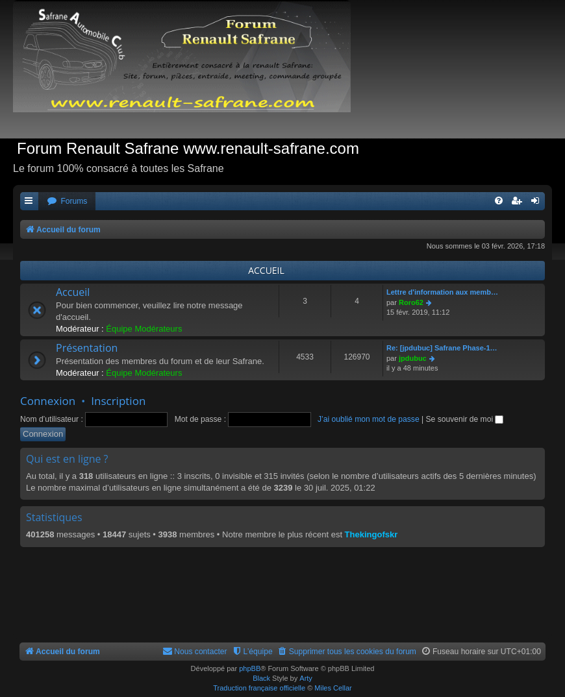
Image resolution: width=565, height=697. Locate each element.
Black (261, 678)
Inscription (118, 400)
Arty (305, 678)
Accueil (73, 292)
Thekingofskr (371, 534)
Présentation (87, 348)
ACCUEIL (266, 270)
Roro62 (411, 302)
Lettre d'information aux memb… (442, 292)
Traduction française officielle (259, 688)
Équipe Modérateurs (144, 329)
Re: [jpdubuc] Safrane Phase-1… (441, 348)
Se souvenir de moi (465, 419)
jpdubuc (413, 358)
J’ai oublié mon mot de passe (369, 419)
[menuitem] (67, 201)
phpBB (249, 668)
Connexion (47, 400)
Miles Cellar (332, 688)
